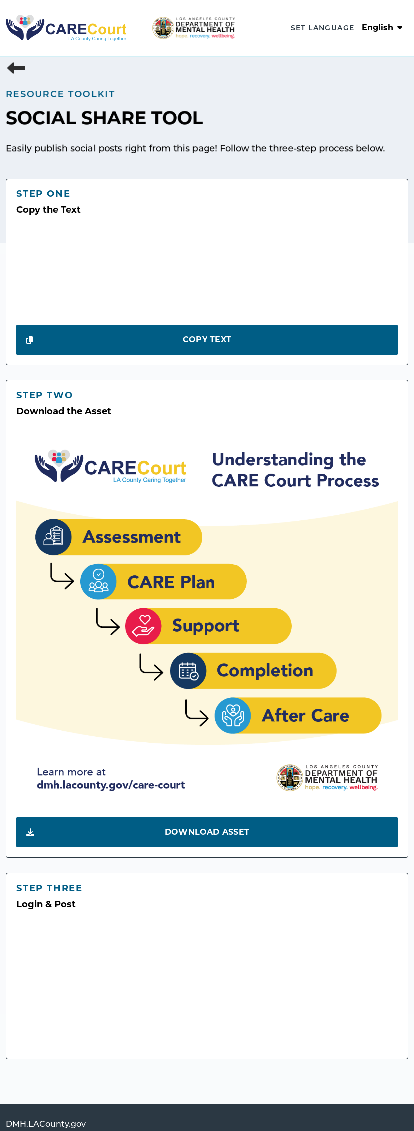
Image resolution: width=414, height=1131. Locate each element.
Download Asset (137, 832)
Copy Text (128, 340)
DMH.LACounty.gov (46, 1125)
